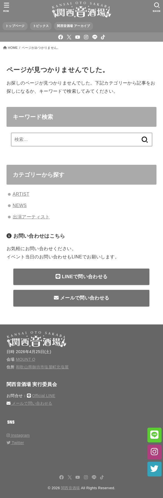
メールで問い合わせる (81, 298)
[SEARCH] (156, 7)
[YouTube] (77, 37)
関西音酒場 (70, 488)
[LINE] (95, 37)
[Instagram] (86, 37)
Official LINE (43, 395)
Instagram (18, 435)
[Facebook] (60, 37)
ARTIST (21, 194)
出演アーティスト (31, 216)
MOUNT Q (25, 359)
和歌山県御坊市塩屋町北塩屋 (42, 367)
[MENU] (6, 7)
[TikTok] (103, 37)
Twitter (15, 442)
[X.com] (69, 37)
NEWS (20, 205)
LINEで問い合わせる (81, 276)
